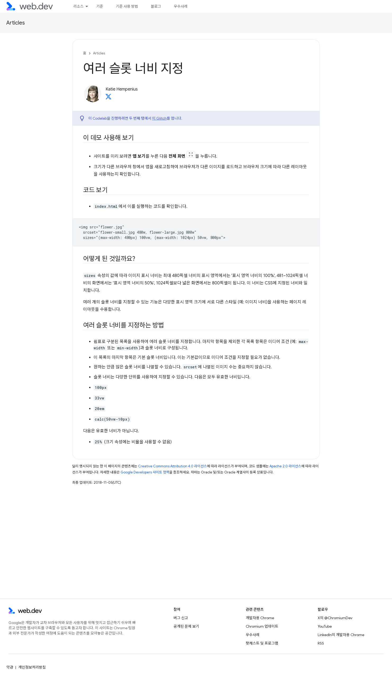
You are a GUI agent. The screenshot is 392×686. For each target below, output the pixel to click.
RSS (321, 643)
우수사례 (181, 6)
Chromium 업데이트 (262, 626)
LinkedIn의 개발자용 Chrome (341, 634)
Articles (15, 23)
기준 (99, 6)
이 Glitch (159, 118)
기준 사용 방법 (127, 6)
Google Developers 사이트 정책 (145, 472)
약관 (9, 667)
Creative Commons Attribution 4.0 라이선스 (172, 466)
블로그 (156, 6)
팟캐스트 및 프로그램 (262, 643)
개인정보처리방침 (32, 667)
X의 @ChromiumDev (335, 617)
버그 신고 (181, 617)
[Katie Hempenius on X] (108, 98)
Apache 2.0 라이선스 (285, 466)
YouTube (325, 626)
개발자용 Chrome (260, 617)
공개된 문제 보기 (186, 626)
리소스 (78, 6)
